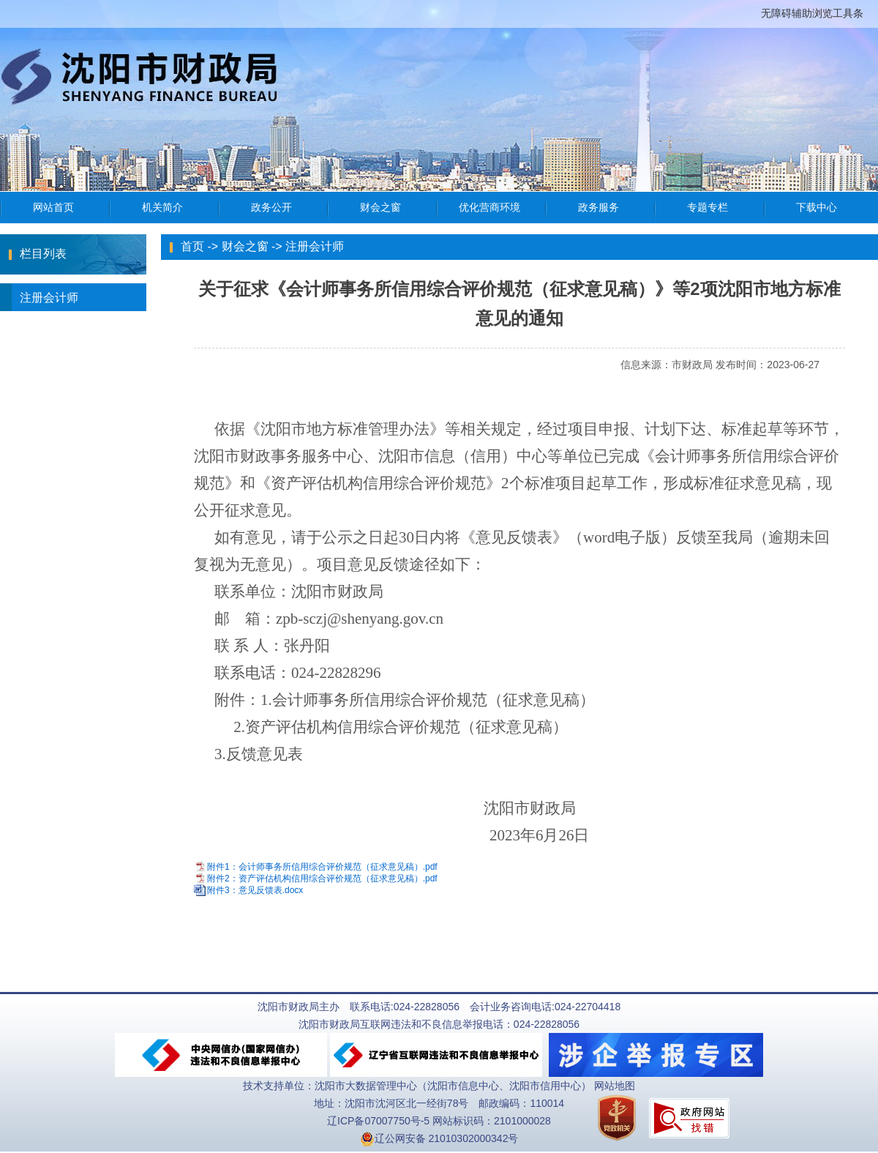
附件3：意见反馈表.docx (255, 891)
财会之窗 (245, 246)
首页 (192, 246)
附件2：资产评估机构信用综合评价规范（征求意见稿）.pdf (322, 878)
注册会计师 (39, 297)
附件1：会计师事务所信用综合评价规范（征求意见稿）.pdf (322, 867)
